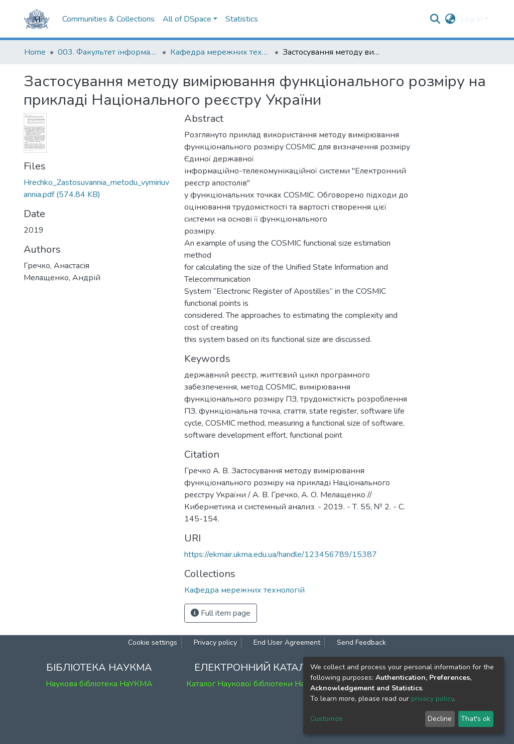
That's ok (475, 718)
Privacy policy (215, 642)
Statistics (241, 19)
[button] (450, 19)
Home (35, 52)
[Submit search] (435, 19)
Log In (471, 19)
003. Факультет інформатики (108, 52)
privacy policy (432, 698)
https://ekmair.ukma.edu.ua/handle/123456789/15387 (280, 554)
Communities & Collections (108, 19)
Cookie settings (152, 642)
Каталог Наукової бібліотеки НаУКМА (257, 683)
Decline (440, 718)
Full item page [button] (220, 613)
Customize (326, 718)
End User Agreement (286, 642)
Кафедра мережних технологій (220, 52)
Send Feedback (361, 642)
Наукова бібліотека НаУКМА (99, 683)
